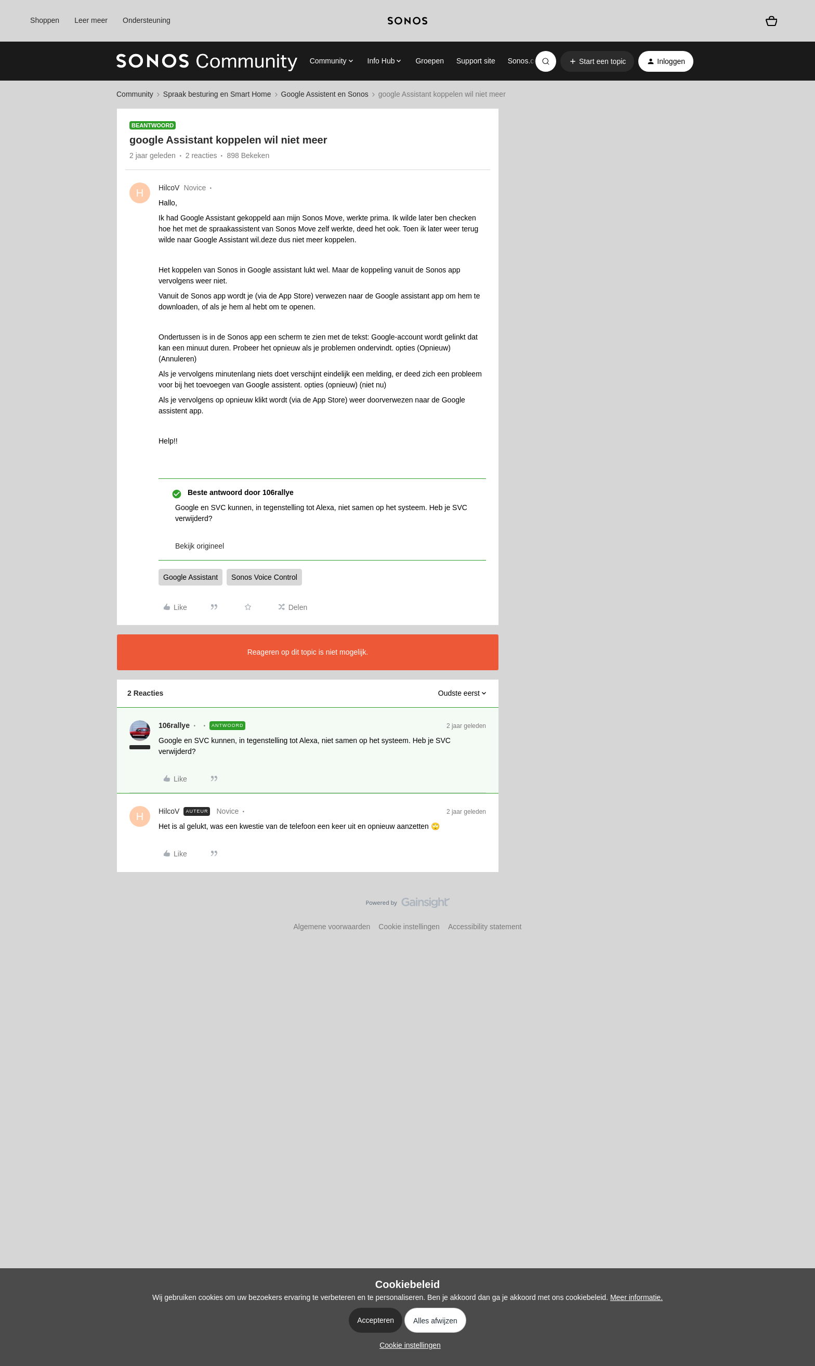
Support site (475, 61)
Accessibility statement (485, 926)
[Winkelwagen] (771, 20)
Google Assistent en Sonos (325, 94)
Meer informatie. (636, 1297)
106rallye (174, 725)
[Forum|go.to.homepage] (206, 61)
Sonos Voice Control (264, 577)
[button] (597, 61)
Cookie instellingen (409, 926)
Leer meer (91, 20)
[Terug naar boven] (794, 911)
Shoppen (44, 20)
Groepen (429, 61)
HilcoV (169, 188)
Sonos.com (526, 61)
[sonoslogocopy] (407, 21)
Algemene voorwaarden (331, 926)
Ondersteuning (146, 20)
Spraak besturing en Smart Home (217, 94)
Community (134, 94)
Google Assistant (190, 577)
